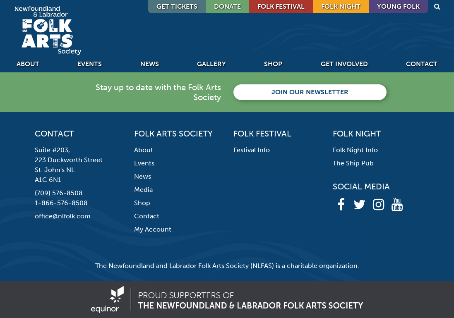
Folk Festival (281, 6)
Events (89, 64)
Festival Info (251, 150)
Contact (421, 64)
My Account (152, 229)
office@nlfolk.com (63, 216)
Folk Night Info (355, 150)
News (149, 64)
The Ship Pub (353, 163)
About (28, 64)
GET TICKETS (176, 6)
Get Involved (344, 64)
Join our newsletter (309, 92)
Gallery (211, 64)
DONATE (227, 6)
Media (143, 190)
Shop (273, 64)
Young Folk (398, 6)
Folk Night (340, 6)
